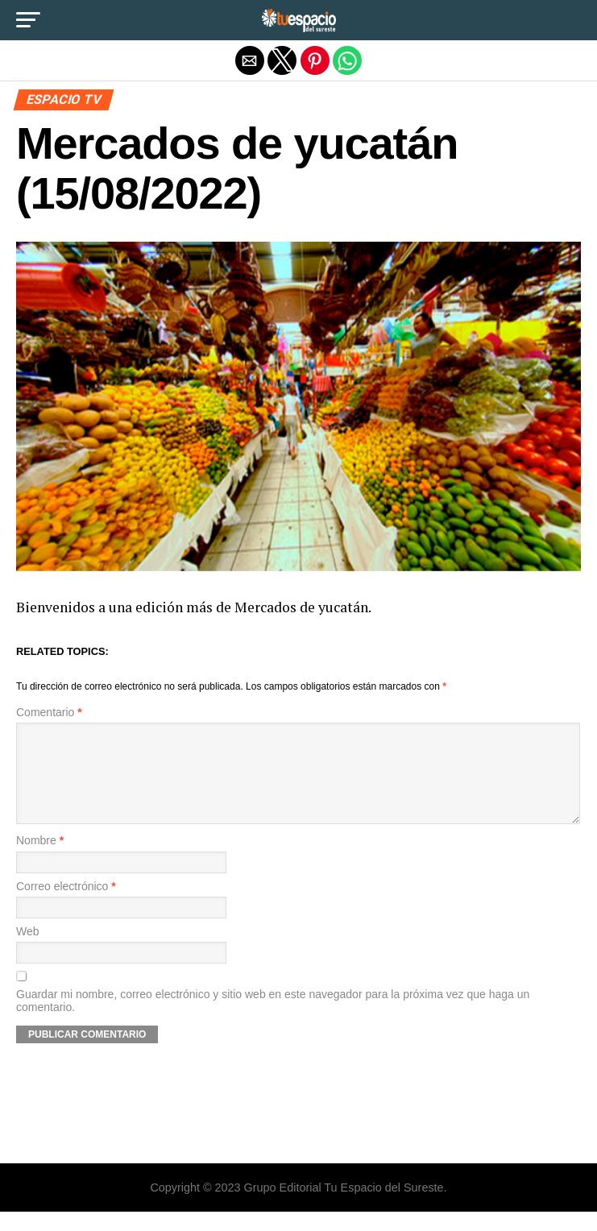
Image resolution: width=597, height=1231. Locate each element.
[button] (28, 20)
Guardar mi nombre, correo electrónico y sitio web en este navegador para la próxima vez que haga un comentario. (272, 1020)
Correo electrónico (66, 906)
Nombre (40, 860)
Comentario (49, 713)
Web (27, 951)
